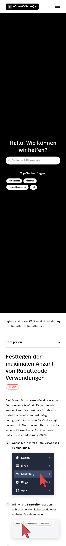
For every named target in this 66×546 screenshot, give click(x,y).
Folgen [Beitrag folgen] (12, 387)
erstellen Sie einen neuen (28, 514)
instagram (30, 181)
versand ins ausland (17, 187)
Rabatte (16, 326)
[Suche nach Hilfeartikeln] (33, 160)
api (33, 187)
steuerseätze (14, 181)
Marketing (53, 321)
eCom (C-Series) (22, 7)
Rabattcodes (35, 326)
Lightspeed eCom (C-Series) (24, 321)
